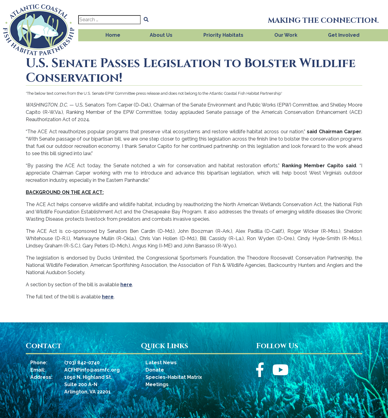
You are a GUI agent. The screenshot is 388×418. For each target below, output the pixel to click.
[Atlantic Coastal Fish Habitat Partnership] (39, 28)
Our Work (285, 35)
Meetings (157, 384)
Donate (155, 370)
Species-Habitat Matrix (174, 377)
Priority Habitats (223, 35)
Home (112, 35)
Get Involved (344, 35)
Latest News (161, 362)
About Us (161, 35)
